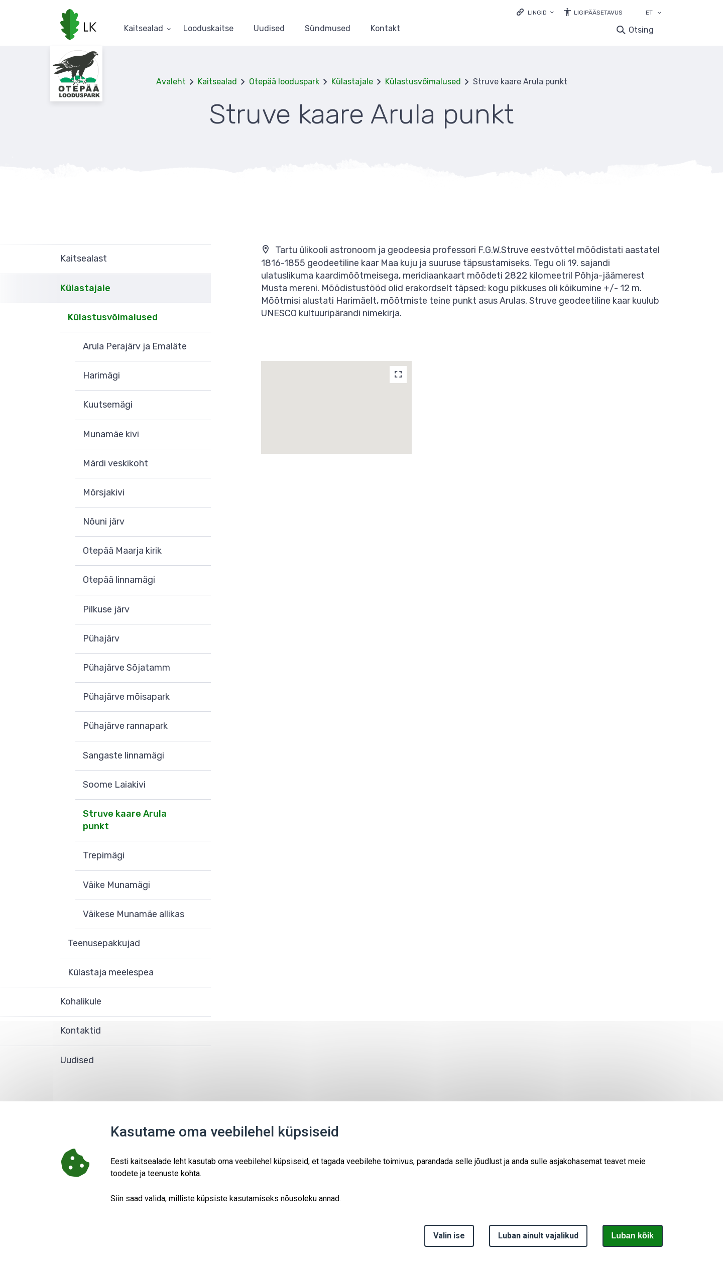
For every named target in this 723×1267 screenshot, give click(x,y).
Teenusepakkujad (104, 943)
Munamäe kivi (111, 434)
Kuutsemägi (108, 404)
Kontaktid (80, 1030)
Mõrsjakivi (104, 492)
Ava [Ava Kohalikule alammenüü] (198, 1002)
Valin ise (449, 1235)
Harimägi (101, 375)
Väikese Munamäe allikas (133, 914)
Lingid (537, 12)
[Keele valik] (659, 14)
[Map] (398, 374)
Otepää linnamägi (119, 579)
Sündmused (327, 29)
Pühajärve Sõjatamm (126, 667)
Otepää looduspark (284, 81)
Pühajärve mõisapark (126, 696)
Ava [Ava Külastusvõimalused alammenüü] (198, 317)
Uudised (269, 29)
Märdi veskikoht (115, 463)
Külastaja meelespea (111, 972)
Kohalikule (80, 1001)
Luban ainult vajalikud (538, 1235)
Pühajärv (101, 638)
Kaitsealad (217, 81)
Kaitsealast (83, 258)
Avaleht (171, 81)
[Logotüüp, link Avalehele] (78, 25)
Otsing (641, 30)
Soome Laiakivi (114, 784)
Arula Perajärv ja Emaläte (135, 346)
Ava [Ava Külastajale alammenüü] (198, 288)
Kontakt (385, 29)
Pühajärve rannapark (125, 725)
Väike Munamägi (116, 885)
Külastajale (352, 81)
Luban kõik (633, 1235)
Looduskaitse (208, 29)
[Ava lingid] (535, 12)
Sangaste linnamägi (123, 755)
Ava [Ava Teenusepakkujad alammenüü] (198, 943)
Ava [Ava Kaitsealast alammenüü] (198, 259)
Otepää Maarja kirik (122, 550)
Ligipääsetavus (598, 12)
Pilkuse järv (106, 609)
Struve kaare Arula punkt (125, 820)
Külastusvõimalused (423, 81)
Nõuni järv (104, 521)
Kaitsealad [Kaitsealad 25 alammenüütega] (143, 29)
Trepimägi (104, 855)
